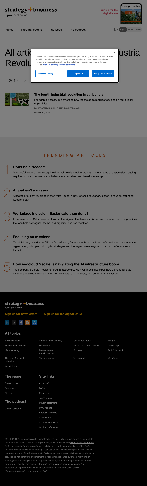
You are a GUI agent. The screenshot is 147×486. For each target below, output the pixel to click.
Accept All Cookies (103, 73)
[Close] (114, 52)
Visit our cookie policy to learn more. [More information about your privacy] (59, 65)
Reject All (78, 73)
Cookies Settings (46, 73)
